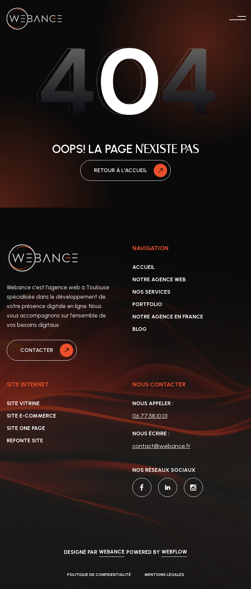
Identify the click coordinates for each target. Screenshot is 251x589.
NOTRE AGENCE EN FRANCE (167, 316)
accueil (143, 267)
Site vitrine (23, 403)
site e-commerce (31, 416)
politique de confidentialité (99, 574)
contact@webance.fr (161, 446)
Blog (139, 329)
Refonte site (25, 440)
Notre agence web (159, 279)
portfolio (147, 304)
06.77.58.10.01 (149, 416)
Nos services (151, 292)
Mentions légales (164, 574)
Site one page (26, 428)
